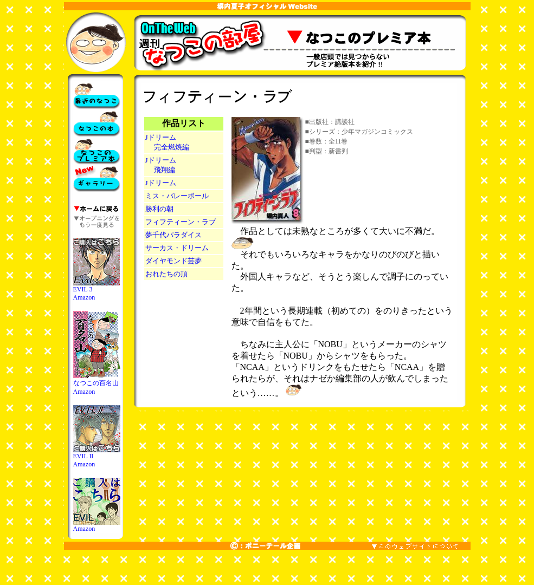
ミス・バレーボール (177, 196)
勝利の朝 (159, 209)
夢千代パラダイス (173, 235)
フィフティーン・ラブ (180, 222)
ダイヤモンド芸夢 (173, 261)
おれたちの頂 (166, 274)
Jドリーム (160, 183)
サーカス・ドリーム (177, 248)
